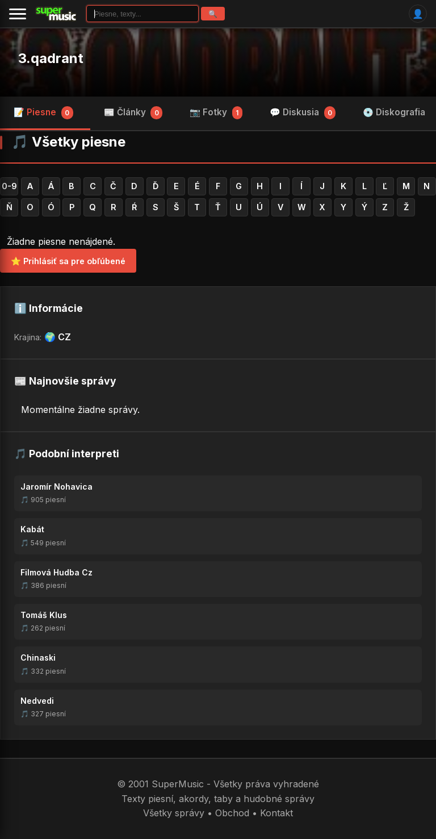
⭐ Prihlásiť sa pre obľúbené (68, 261)
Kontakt (276, 813)
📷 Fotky (216, 112)
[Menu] (17, 13)
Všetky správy (173, 813)
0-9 (9, 186)
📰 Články (133, 112)
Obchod (232, 813)
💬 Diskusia (303, 112)
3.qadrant (50, 58)
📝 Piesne (43, 112)
